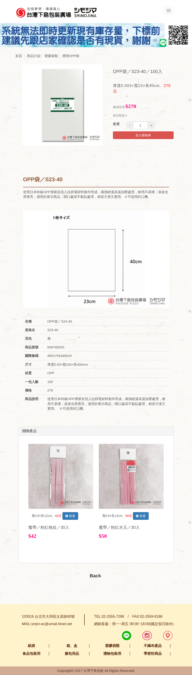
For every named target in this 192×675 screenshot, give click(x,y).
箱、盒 (71, 646)
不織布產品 (153, 646)
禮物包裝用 (112, 653)
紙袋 (31, 646)
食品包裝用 (31, 653)
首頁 (18, 56)
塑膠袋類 (112, 646)
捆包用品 (72, 653)
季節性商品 (153, 653)
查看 (70, 516)
